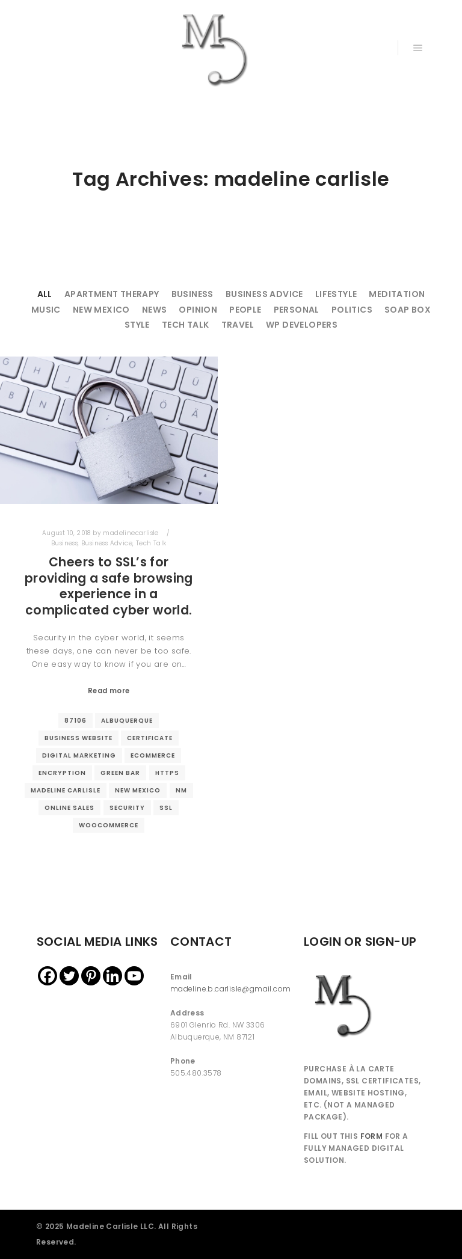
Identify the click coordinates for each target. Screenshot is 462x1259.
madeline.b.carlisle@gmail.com (230, 989)
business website (78, 738)
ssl (166, 807)
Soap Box (407, 310)
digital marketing (79, 755)
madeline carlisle (65, 790)
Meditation (397, 294)
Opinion (198, 310)
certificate (150, 738)
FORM (371, 1136)
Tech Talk (185, 325)
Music (46, 310)
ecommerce (153, 755)
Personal (296, 310)
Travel (237, 325)
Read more (109, 691)
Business (192, 294)
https (167, 772)
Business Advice (264, 294)
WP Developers (301, 325)
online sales (69, 807)
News (154, 310)
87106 (75, 720)
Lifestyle (336, 294)
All (44, 294)
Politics (351, 310)
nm (181, 790)
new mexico (138, 790)
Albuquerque (127, 720)
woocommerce (108, 825)
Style (137, 325)
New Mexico (101, 310)
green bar (120, 772)
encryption (62, 772)
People (245, 310)
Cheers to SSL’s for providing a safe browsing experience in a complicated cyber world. (109, 586)
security (127, 807)
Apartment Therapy (111, 294)
